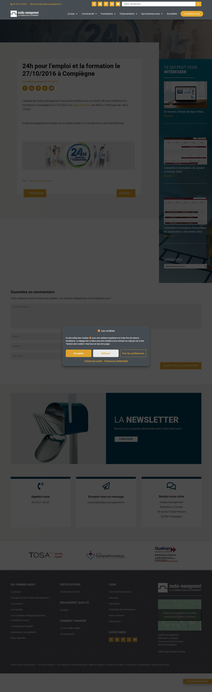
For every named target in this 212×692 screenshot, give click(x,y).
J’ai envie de (87, 13)
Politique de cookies (93, 361)
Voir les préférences (133, 353)
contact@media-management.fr (46, 4)
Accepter (78, 353)
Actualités (172, 13)
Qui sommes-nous (150, 13)
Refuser (106, 353)
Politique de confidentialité (116, 361)
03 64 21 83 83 (19, 4)
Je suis (71, 13)
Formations (107, 13)
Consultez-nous (192, 13)
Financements (127, 13)
